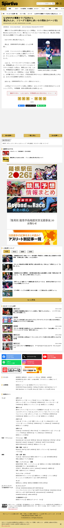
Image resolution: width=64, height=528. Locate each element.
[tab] (16, 8)
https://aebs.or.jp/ (13, 509)
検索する (53, 3)
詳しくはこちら (6, 526)
